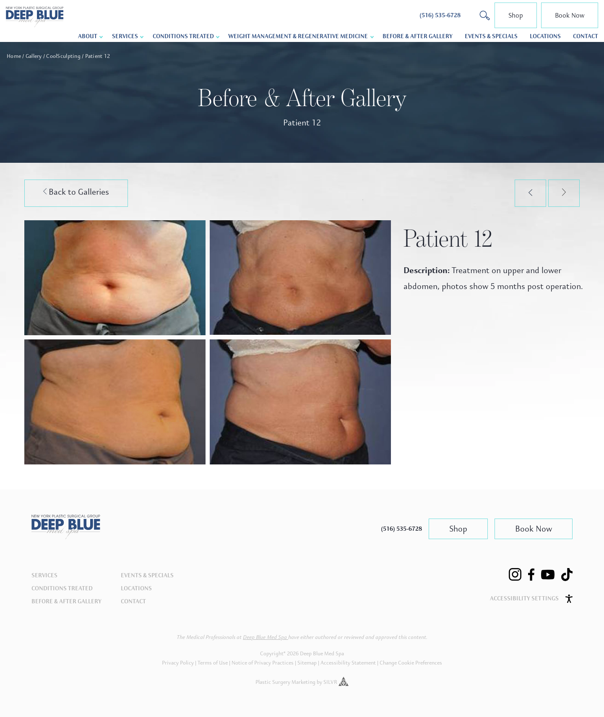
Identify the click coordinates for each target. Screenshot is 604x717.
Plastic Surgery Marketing (285, 682)
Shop (515, 15)
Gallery (34, 56)
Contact (585, 36)
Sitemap (307, 663)
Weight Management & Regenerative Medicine (298, 36)
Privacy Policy (178, 663)
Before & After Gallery (418, 36)
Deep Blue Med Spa (265, 637)
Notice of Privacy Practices (263, 663)
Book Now (569, 15)
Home (14, 56)
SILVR (336, 682)
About (87, 36)
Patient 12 (97, 56)
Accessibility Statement (348, 663)
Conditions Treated (183, 36)
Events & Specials (491, 36)
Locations (545, 36)
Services (125, 36)
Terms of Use (213, 663)
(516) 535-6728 (401, 529)
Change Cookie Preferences (411, 663)
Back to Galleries (76, 191)
